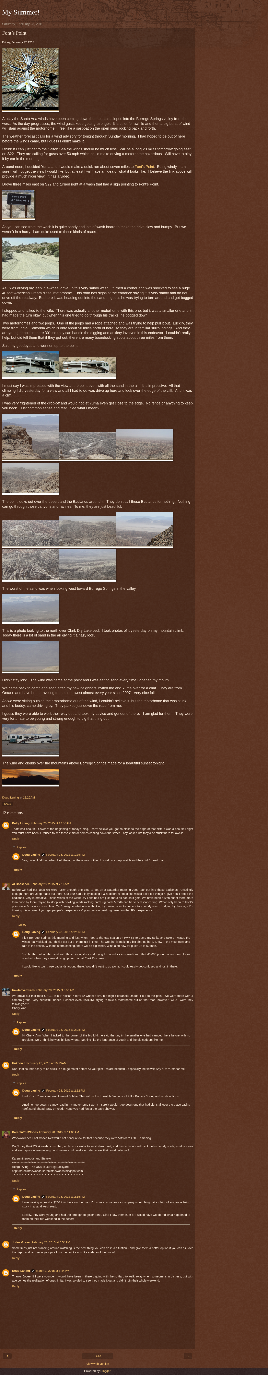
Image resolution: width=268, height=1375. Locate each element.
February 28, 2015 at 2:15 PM (65, 1196)
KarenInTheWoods (25, 1132)
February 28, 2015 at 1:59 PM (65, 854)
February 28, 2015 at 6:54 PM (51, 1242)
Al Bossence (21, 884)
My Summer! (21, 12)
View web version (97, 1363)
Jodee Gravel (21, 1242)
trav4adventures (23, 990)
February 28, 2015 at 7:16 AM (50, 884)
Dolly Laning (21, 823)
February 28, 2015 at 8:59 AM (55, 990)
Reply (16, 838)
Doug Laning (31, 854)
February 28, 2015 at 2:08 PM (65, 1029)
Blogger (105, 1371)
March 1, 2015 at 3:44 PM (52, 1270)
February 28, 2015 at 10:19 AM (46, 1063)
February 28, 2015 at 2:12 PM (65, 1090)
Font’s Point (144, 167)
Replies (21, 847)
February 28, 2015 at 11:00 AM (59, 1132)
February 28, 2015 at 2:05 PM (65, 932)
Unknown (18, 1063)
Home (97, 1356)
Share (7, 804)
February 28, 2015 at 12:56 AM (51, 823)
